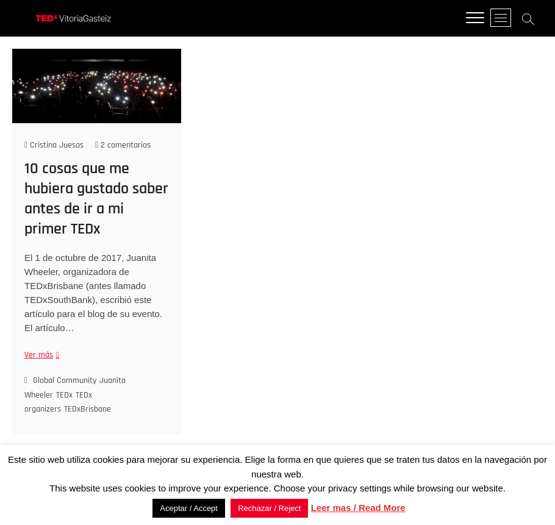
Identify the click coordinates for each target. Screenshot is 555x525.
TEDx (64, 395)
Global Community (64, 381)
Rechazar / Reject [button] (269, 508)
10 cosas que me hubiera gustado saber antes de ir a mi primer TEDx (96, 199)
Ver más (40, 355)
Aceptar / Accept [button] (189, 508)
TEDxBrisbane (87, 409)
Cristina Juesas (54, 145)
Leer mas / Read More (358, 507)
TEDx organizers (58, 402)
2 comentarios (123, 145)
